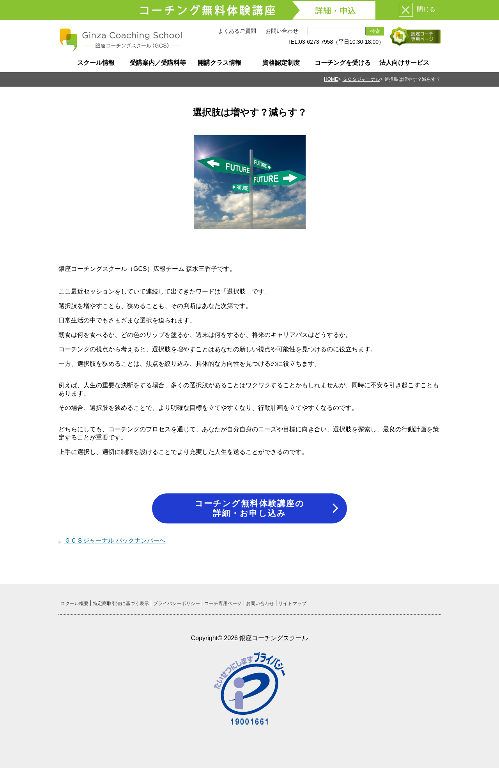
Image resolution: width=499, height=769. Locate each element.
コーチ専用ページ (223, 604)
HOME (331, 79)
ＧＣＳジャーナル (361, 79)
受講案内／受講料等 (158, 62)
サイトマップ (292, 604)
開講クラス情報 (219, 62)
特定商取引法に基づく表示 (121, 604)
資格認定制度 (281, 62)
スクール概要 (74, 604)
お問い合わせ (281, 31)
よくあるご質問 (237, 31)
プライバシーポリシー (176, 604)
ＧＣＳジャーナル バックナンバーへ (115, 541)
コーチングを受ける (343, 62)
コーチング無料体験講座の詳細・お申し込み (249, 508)
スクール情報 (96, 62)
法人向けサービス (404, 62)
